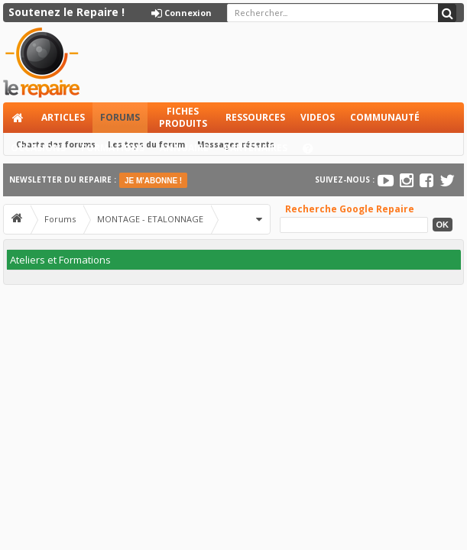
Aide (314, 152)
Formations (112, 147)
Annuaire (184, 147)
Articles (63, 117)
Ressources (255, 117)
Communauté (385, 117)
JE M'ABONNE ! (153, 180)
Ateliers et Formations (60, 260)
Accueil (18, 117)
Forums (120, 117)
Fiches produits (183, 117)
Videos (317, 117)
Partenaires (255, 147)
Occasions (38, 147)
